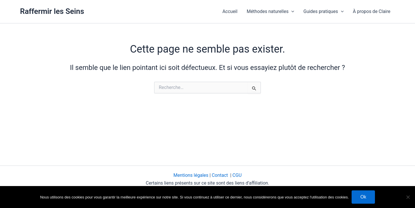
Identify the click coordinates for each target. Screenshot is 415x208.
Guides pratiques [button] (323, 11)
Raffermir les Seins (52, 11)
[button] (291, 11)
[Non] (408, 197)
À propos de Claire (371, 11)
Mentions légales (191, 175)
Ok (363, 196)
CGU (237, 175)
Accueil (229, 11)
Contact (220, 175)
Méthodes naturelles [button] (270, 11)
